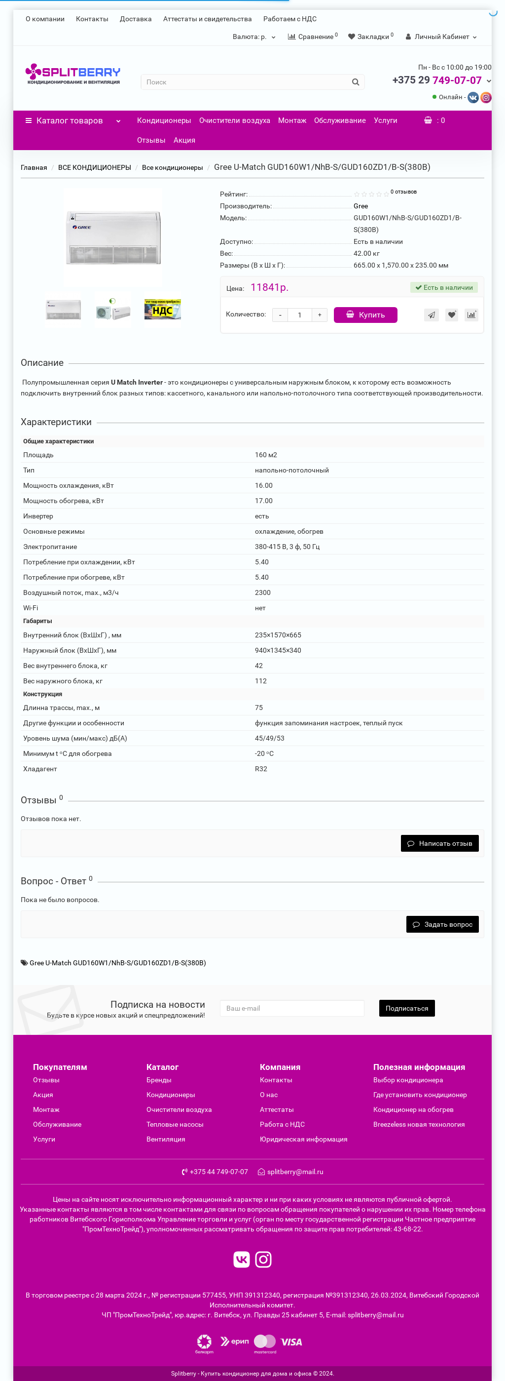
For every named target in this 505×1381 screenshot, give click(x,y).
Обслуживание (340, 120)
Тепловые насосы (175, 1124)
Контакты (92, 19)
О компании (45, 19)
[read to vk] (241, 1261)
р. (255, 36)
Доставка (136, 19)
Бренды (159, 1080)
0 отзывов (404, 192)
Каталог (73, 118)
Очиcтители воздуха (179, 1109)
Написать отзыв (439, 843)
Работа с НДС (282, 1124)
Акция (184, 140)
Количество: (246, 314)
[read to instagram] (263, 1261)
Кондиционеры (164, 120)
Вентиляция (165, 1139)
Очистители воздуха (234, 120)
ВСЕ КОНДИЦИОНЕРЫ (94, 167)
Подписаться (407, 1008)
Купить (365, 314)
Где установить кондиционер (420, 1095)
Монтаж (292, 120)
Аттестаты (277, 1109)
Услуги (385, 120)
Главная (34, 167)
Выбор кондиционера (408, 1080)
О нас (269, 1095)
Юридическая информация (304, 1139)
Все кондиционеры (172, 167)
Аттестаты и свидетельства (207, 19)
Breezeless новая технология (419, 1124)
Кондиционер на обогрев (413, 1109)
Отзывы (151, 140)
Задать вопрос (442, 924)
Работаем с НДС (290, 19)
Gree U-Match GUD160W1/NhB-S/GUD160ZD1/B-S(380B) (118, 963)
